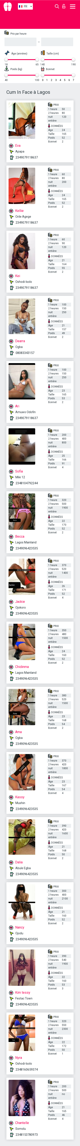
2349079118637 (27, 157)
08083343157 (25, 353)
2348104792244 (27, 483)
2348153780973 (27, 1135)
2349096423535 (27, 548)
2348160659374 (27, 1069)
